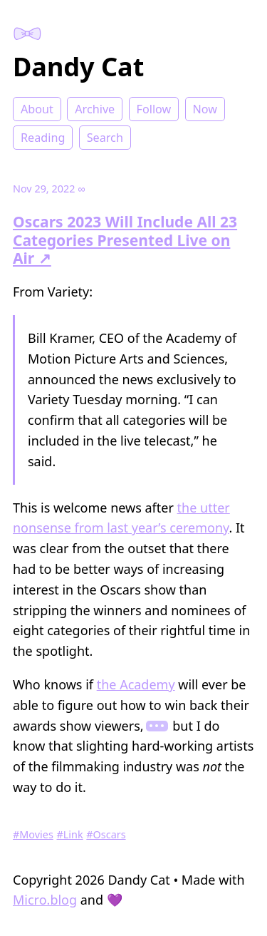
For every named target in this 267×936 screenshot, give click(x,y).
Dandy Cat (78, 66)
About (37, 109)
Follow (154, 109)
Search (105, 137)
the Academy (136, 684)
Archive (95, 109)
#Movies (33, 834)
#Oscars (105, 834)
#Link (70, 834)
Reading (43, 137)
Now (205, 109)
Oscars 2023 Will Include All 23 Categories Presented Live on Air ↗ (125, 239)
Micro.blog (45, 899)
